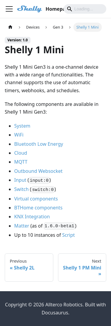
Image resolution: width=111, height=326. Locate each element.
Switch (21, 189)
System (22, 126)
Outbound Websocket (38, 171)
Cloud (20, 153)
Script (68, 235)
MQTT (21, 162)
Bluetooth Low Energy (38, 144)
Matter (21, 225)
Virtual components (36, 198)
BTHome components (38, 207)
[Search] (85, 9)
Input (20, 180)
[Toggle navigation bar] (9, 8)
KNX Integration (32, 216)
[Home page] (10, 27)
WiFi (18, 134)
